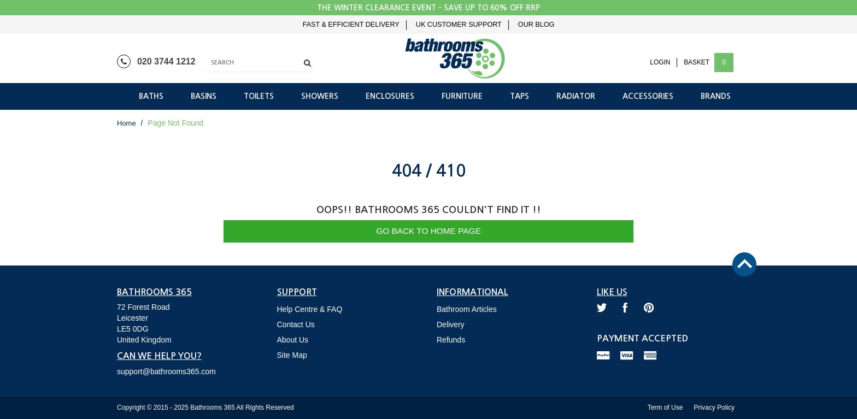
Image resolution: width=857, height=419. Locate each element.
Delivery (451, 324)
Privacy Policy (714, 407)
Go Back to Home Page (428, 230)
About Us (293, 339)
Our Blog (536, 24)
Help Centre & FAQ (310, 309)
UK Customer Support (459, 24)
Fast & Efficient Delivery (351, 24)
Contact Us (296, 324)
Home (126, 123)
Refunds (451, 339)
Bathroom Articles (467, 309)
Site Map (292, 355)
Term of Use (665, 407)
